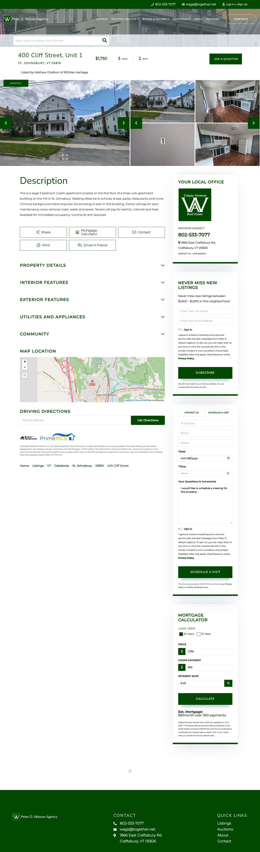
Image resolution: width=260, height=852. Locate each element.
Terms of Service (195, 587)
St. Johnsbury (82, 466)
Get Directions (147, 420)
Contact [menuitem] (224, 841)
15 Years (204, 634)
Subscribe (205, 372)
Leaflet (128, 400)
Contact (241, 19)
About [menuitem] (198, 19)
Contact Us (184, 253)
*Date (182, 451)
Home (24, 466)
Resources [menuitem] (180, 19)
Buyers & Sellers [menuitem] (155, 19)
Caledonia (61, 466)
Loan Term (186, 628)
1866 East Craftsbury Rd (137, 838)
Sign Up (242, 4)
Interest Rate (188, 676)
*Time (182, 466)
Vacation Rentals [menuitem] (124, 19)
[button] (105, 40)
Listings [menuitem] (102, 19)
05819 (99, 466)
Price (182, 644)
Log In (228, 4)
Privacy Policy (186, 358)
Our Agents (199, 253)
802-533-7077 (194, 235)
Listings (38, 466)
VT (49, 466)
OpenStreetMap (143, 400)
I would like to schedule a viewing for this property (205, 504)
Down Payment (189, 660)
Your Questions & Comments (197, 481)
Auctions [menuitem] (213, 19)
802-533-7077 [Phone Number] (163, 4)
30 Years (187, 634)
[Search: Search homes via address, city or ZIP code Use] (61, 40)
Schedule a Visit (218, 412)
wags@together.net (199, 4)
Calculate (205, 699)
